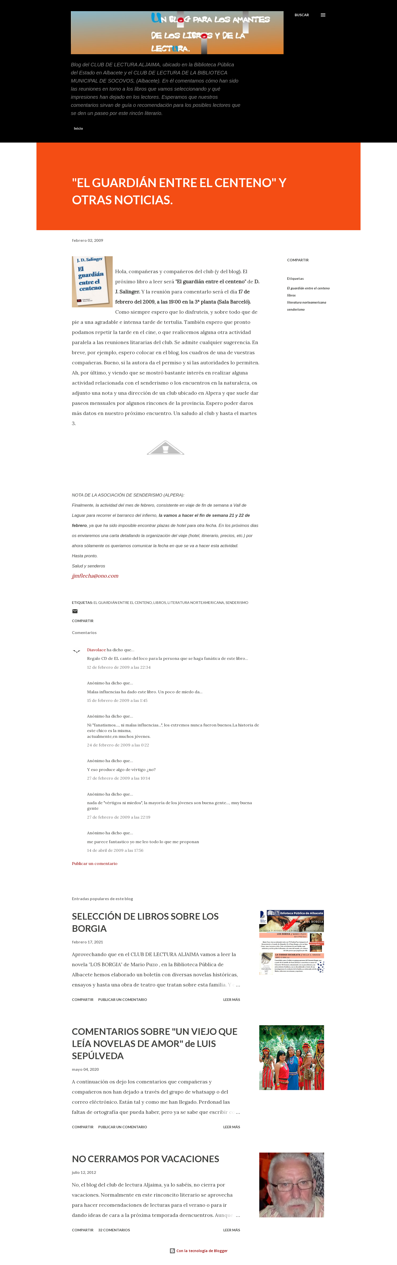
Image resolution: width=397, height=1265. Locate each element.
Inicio (78, 128)
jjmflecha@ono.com (95, 575)
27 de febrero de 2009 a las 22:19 (118, 817)
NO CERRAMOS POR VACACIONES (145, 1158)
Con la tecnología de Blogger (198, 1250)
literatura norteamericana (306, 302)
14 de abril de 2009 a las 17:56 (115, 850)
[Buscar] (302, 15)
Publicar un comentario (94, 863)
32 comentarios (114, 1230)
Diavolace (96, 649)
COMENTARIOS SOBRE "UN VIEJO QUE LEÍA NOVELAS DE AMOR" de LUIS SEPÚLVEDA (154, 1043)
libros (291, 295)
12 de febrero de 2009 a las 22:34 (119, 667)
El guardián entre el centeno (308, 288)
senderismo (296, 309)
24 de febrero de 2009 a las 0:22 (118, 744)
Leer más (231, 999)
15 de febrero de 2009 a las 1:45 (117, 700)
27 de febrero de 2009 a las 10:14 (118, 778)
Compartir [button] (298, 260)
